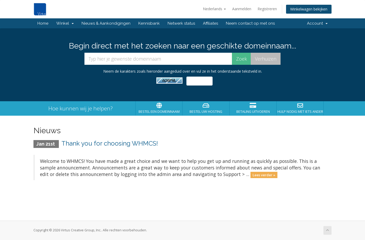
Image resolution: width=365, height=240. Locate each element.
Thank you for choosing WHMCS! (109, 143)
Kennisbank (149, 23)
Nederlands (214, 8)
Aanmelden (241, 8)
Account (317, 23)
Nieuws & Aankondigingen (106, 23)
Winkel (65, 23)
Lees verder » (264, 174)
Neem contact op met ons (250, 23)
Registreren (267, 8)
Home (42, 23)
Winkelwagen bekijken (308, 9)
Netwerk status (181, 23)
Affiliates (210, 23)
